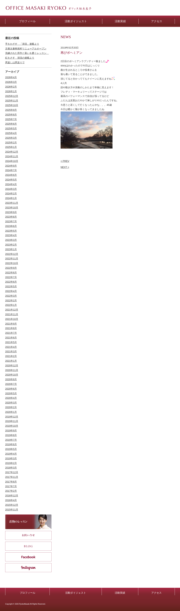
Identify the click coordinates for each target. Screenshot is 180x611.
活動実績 (120, 592)
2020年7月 (11, 384)
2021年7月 (11, 333)
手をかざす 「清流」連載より (22, 43)
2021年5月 (11, 342)
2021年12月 (11, 309)
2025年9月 (11, 110)
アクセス (156, 592)
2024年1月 (11, 198)
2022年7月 (11, 277)
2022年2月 (11, 300)
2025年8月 (11, 114)
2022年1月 (11, 305)
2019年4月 (11, 453)
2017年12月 (11, 472)
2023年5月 (11, 230)
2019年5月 (11, 449)
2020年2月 (11, 407)
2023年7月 (11, 221)
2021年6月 (11, 337)
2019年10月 (11, 425)
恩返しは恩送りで (15, 62)
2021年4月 (11, 347)
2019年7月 (11, 439)
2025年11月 (11, 100)
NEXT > (65, 167)
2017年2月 (11, 490)
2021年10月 (11, 319)
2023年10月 (11, 207)
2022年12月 (11, 254)
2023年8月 (11, 216)
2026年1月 (11, 91)
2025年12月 (11, 96)
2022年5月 (11, 286)
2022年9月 (11, 267)
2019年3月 (11, 458)
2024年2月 (11, 193)
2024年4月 (11, 184)
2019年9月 (11, 430)
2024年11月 (11, 156)
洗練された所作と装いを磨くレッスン (27, 53)
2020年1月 (11, 412)
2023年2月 (11, 244)
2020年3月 (11, 402)
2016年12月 (11, 495)
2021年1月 (11, 360)
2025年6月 (11, 123)
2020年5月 (11, 393)
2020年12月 (11, 365)
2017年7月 (11, 486)
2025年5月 (11, 128)
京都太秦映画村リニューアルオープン (25, 48)
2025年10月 (11, 105)
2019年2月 (11, 463)
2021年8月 (11, 328)
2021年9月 (11, 323)
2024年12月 (11, 151)
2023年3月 (11, 240)
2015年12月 (11, 505)
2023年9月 (11, 212)
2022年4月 (11, 291)
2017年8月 (11, 481)
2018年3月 (11, 467)
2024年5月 (11, 179)
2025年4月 (11, 133)
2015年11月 (11, 509)
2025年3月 (11, 137)
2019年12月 (11, 416)
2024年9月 (11, 165)
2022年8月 (11, 272)
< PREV (65, 161)
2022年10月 (11, 263)
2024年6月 (11, 175)
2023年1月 (11, 249)
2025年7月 (11, 119)
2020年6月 (11, 388)
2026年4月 (11, 77)
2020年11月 (11, 370)
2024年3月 (11, 189)
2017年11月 (11, 477)
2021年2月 (11, 356)
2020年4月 (11, 398)
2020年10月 (11, 374)
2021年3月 (11, 351)
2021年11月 (11, 314)
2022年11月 (11, 258)
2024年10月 (11, 161)
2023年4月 (11, 235)
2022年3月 (11, 295)
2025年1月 (11, 147)
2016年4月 (11, 500)
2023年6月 (11, 226)
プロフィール (27, 592)
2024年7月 (11, 170)
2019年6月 (11, 444)
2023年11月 (11, 202)
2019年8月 (11, 435)
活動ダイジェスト (75, 592)
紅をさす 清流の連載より (19, 57)
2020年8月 (11, 379)
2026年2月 (11, 86)
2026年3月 (11, 82)
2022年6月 (11, 281)
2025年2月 (11, 142)
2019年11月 (11, 421)
